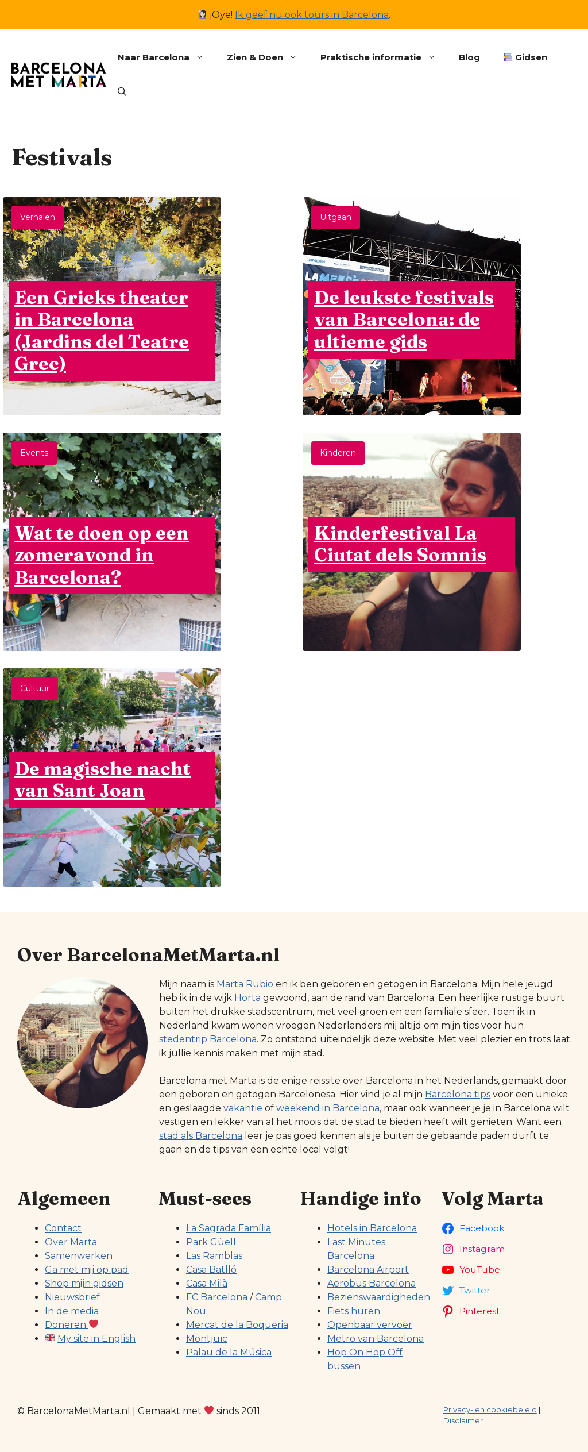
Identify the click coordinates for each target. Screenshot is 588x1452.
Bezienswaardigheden (378, 1297)
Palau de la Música (229, 1352)
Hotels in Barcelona (372, 1228)
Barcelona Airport (368, 1269)
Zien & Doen (268, 57)
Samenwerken (79, 1255)
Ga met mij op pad (87, 1269)
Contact (63, 1228)
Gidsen (525, 57)
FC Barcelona (216, 1297)
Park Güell (211, 1242)
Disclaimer (463, 1420)
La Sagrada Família (228, 1228)
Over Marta (71, 1242)
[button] (122, 92)
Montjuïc (206, 1338)
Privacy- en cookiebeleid (490, 1409)
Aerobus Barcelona (371, 1283)
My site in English (96, 1338)
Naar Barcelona (166, 57)
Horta (247, 997)
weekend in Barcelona (328, 1108)
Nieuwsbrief (72, 1297)
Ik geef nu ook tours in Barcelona (312, 14)
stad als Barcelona (200, 1135)
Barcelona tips (457, 1094)
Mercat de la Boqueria (237, 1324)
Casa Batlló (211, 1269)
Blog (469, 57)
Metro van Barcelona (375, 1338)
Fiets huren (353, 1310)
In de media (72, 1310)
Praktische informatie (383, 57)
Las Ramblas (214, 1255)
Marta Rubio (244, 984)
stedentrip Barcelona (208, 1039)
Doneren (71, 1324)
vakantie (242, 1108)
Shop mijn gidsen (84, 1283)
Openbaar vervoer (369, 1324)
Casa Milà (206, 1283)
